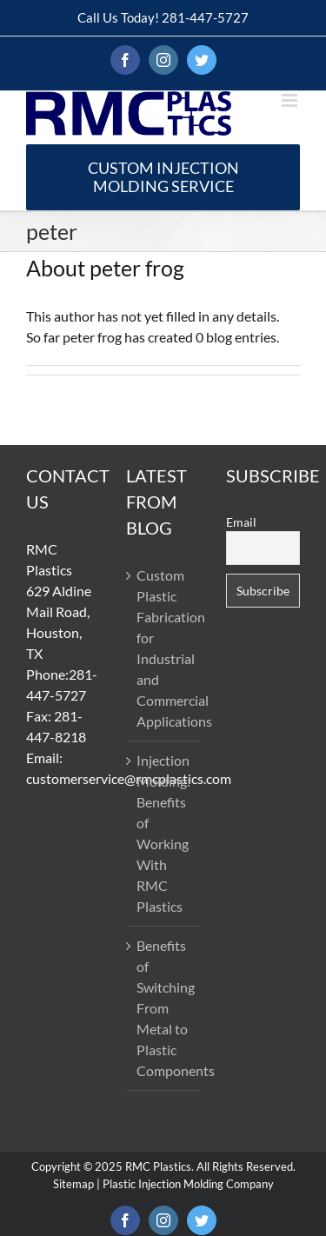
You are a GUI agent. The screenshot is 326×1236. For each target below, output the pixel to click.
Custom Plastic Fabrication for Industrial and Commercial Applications (163, 648)
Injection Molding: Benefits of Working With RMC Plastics (163, 833)
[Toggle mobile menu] (291, 100)
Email (241, 522)
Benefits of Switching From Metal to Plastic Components (163, 1008)
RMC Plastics (158, 1166)
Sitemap (73, 1184)
